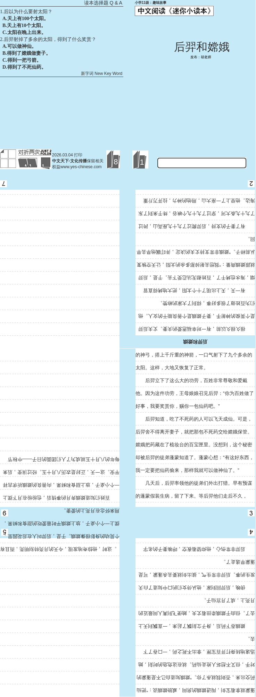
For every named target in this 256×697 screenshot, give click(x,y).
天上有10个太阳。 (26, 25)
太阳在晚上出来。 (26, 32)
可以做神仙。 (21, 46)
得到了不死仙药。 (26, 67)
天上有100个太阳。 (28, 18)
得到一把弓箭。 (24, 60)
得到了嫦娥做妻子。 (29, 53)
